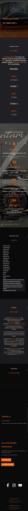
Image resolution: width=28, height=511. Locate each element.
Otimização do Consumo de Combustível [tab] (6, 263)
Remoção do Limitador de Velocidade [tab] (6, 258)
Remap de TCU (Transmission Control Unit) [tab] (6, 247)
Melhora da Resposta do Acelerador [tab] (6, 253)
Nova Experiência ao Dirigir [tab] (6, 276)
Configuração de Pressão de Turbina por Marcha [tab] (6, 269)
